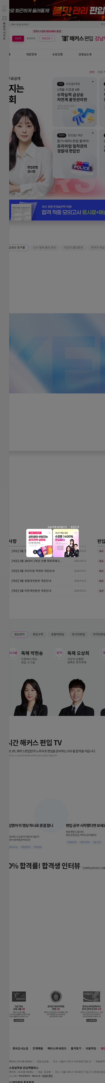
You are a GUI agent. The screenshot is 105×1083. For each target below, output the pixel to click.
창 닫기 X (75, 527)
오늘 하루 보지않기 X (57, 527)
